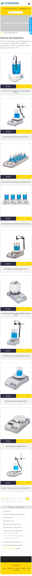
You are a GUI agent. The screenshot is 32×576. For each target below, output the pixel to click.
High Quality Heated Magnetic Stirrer (16, 401)
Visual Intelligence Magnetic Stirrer (16, 446)
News (28, 568)
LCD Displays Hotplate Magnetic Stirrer (16, 269)
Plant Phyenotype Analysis (10, 524)
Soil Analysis (6, 517)
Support (23, 568)
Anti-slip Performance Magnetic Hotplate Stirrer (16, 182)
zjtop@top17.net (26, 8)
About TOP (11, 568)
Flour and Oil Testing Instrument (12, 535)
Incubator (5, 511)
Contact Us (17, 570)
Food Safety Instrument (10, 538)
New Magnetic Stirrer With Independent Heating (16, 224)
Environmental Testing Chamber (12, 545)
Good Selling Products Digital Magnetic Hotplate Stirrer (16, 314)
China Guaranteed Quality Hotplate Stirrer (16, 137)
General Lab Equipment (9, 548)
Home (4, 568)
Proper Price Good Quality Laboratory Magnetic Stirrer (16, 91)
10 (7, 501)
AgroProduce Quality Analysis (11, 530)
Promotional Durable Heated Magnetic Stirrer (16, 356)
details (8, 86)
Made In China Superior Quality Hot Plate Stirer (16, 488)
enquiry (24, 86)
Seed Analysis (7, 521)
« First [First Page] (12, 499)
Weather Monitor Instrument (11, 527)
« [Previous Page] (16, 499)
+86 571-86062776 (11, 8)
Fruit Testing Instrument (10, 533)
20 (11, 501)
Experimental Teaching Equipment (12, 514)
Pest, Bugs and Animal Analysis (11, 542)
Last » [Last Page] (21, 501)
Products (17, 568)
